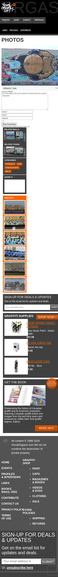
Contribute (25, 30)
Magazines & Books (40, 481)
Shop (16, 20)
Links (4, 30)
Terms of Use (6, 517)
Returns (38, 523)
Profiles (39, 20)
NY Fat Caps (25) (38, 342)
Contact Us (10, 503)
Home (5, 462)
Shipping (38, 518)
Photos (5, 20)
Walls (7, 171)
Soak (14, 88)
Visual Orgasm (8, 7)
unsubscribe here (20, 567)
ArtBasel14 (7, 88)
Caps (36, 473)
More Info (46, 428)
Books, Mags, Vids (9, 490)
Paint (36, 468)
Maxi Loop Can (37, 361)
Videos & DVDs (37, 489)
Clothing (39, 496)
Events (26, 20)
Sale (35, 501)
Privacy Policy (12, 509)
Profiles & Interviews (11, 476)
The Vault (13, 30)
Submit (48, 562)
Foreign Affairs (12, 168)
